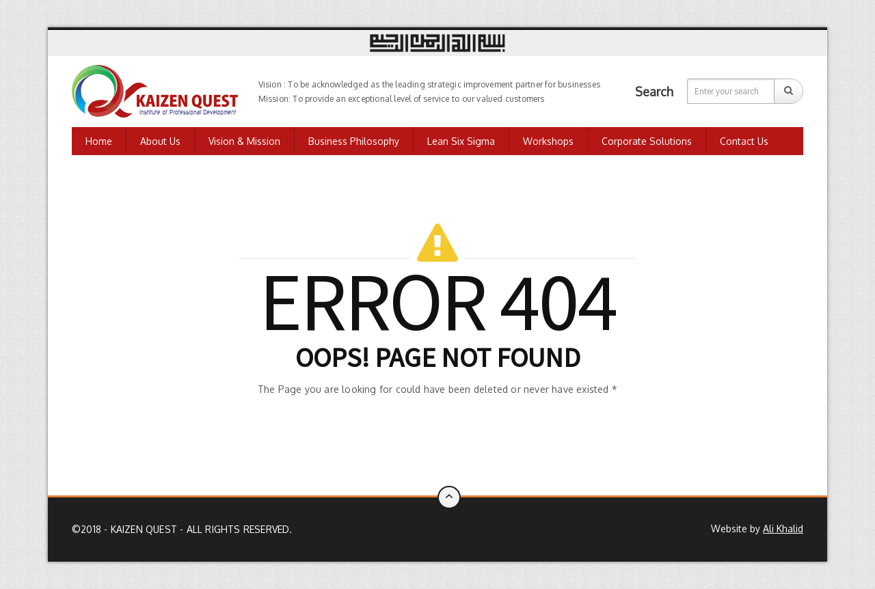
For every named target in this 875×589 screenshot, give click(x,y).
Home (98, 141)
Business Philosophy (353, 141)
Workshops (548, 141)
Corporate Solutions (647, 141)
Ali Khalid (783, 528)
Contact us (744, 141)
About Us (160, 141)
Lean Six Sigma (461, 141)
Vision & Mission (244, 141)
